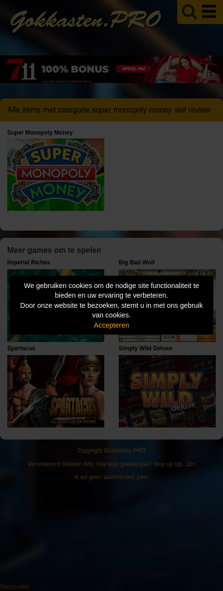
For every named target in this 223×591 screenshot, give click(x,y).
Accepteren (111, 325)
